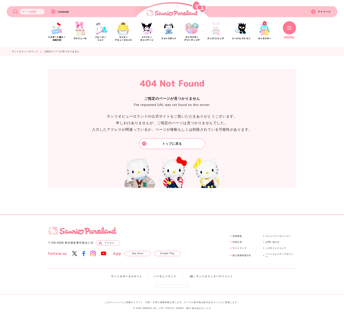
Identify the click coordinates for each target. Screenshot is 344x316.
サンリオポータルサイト (126, 276)
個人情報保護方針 (242, 255)
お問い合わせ (272, 242)
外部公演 (237, 242)
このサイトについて (275, 248)
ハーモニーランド (165, 276)
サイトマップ (239, 248)
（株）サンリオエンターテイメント (210, 276)
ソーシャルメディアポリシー (279, 255)
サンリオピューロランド (25, 51)
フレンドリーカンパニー (278, 236)
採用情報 (237, 236)
